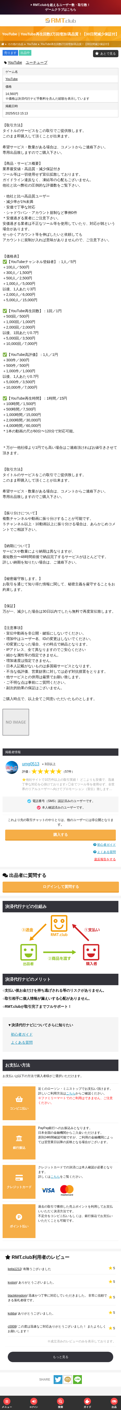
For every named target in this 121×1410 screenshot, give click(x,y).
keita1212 (14, 1269)
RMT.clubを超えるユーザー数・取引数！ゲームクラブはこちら (60, 7)
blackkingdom (17, 1295)
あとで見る (108, 53)
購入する (60, 834)
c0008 (12, 1326)
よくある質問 (106, 852)
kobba (12, 1313)
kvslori (12, 1282)
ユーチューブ (36, 62)
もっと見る (60, 1357)
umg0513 (30, 764)
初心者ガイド (106, 845)
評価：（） (48, 771)
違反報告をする (105, 859)
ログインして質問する (61, 887)
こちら (70, 1093)
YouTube (15, 62)
